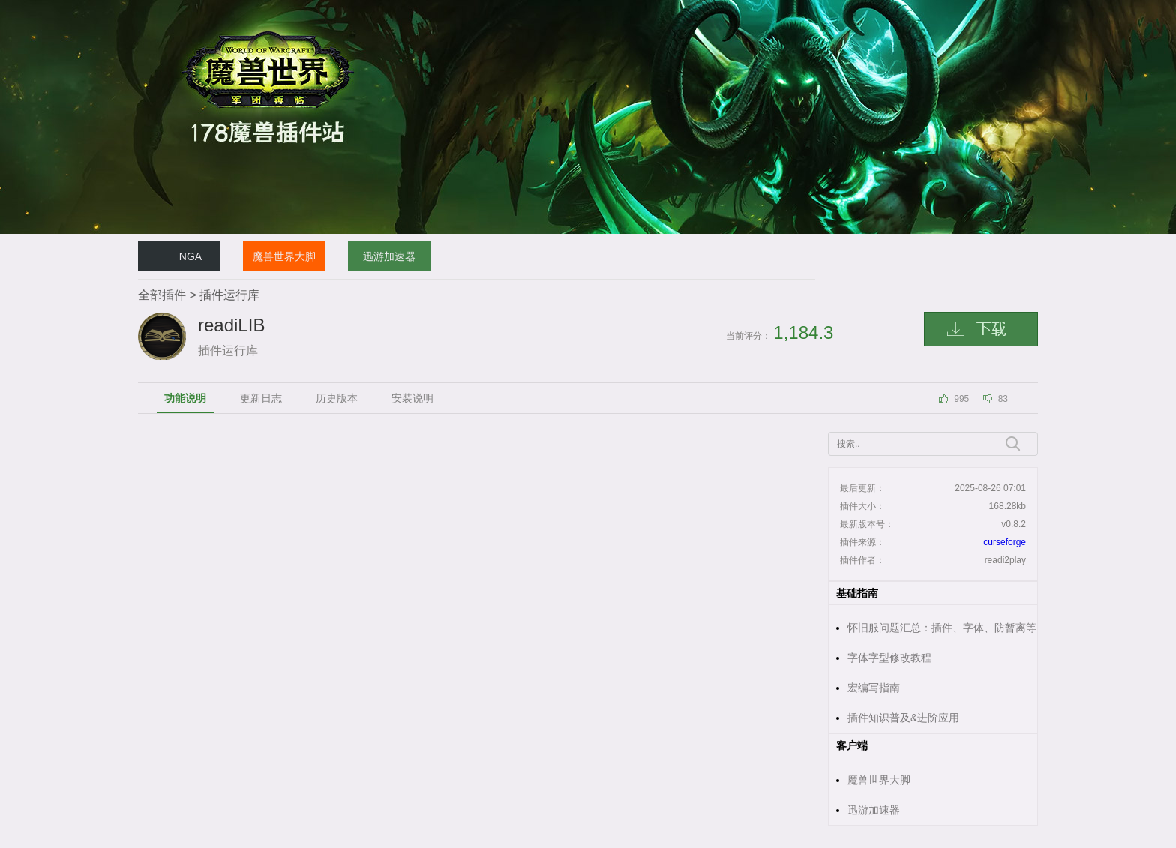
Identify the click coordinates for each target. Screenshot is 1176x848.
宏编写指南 (874, 688)
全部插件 (162, 295)
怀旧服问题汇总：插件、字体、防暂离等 (942, 628)
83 (1003, 399)
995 (961, 399)
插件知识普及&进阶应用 (903, 718)
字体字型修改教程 (890, 658)
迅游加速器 (389, 256)
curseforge (1004, 542)
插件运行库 (230, 295)
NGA (190, 256)
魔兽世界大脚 (284, 256)
